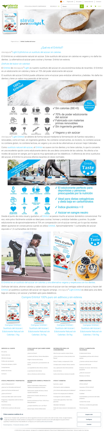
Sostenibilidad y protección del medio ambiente (89, 396)
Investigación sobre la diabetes (61, 395)
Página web (70, 1)
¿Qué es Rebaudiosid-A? (7, 382)
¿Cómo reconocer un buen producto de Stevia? (64, 357)
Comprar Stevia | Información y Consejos (12, 409)
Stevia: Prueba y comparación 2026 (63, 361)
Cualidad (81, 392)
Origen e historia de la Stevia (35, 359)
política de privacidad (52, 422)
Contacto (98, 1)
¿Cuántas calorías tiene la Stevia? (88, 360)
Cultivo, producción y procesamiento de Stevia (38, 363)
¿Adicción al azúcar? (85, 371)
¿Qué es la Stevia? (32, 353)
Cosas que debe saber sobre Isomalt (11, 395)
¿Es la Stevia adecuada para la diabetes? (64, 389)
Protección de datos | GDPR (21, 425)
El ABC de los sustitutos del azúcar (10, 406)
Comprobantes (5, 367)
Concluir (88, 424)
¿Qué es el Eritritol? (6, 392)
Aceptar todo (88, 415)
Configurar (88, 420)
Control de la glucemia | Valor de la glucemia (62, 399)
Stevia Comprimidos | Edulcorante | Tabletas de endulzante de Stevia (36, 385)
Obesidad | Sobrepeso (59, 403)
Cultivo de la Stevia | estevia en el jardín (64, 374)
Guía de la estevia (6, 403)
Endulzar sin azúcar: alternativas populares (88, 367)
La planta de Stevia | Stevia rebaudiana (38, 356)
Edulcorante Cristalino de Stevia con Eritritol (37, 395)
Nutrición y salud (58, 382)
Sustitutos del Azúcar (85, 363)
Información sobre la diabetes (61, 385)
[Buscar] (70, 6)
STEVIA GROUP (83, 382)
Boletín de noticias (6, 370)
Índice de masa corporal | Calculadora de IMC (64, 407)
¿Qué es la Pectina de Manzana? (10, 389)
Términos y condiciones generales (88, 403)
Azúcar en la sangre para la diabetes (63, 392)
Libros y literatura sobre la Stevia (36, 374)
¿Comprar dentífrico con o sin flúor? (37, 404)
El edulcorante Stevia (85, 351)
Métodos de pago (6, 358)
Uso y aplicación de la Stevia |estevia (63, 367)
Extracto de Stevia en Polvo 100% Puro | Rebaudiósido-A (38, 400)
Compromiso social (84, 400)
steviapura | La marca (85, 389)
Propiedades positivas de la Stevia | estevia (89, 356)
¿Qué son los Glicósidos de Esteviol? (11, 385)
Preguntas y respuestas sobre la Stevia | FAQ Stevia (12, 399)
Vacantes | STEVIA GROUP (86, 385)
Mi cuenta (79, 1)
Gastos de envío (88, 1)
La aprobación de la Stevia (34, 371)
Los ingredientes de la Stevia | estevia (37, 367)
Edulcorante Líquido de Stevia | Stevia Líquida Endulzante (37, 390)
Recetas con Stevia (84, 374)
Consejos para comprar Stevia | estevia (64, 364)
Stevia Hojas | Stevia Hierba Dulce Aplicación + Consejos (36, 408)
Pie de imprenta (8, 425)
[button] (87, 6)
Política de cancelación (7, 361)
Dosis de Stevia (57, 371)
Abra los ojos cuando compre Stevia (63, 353)
